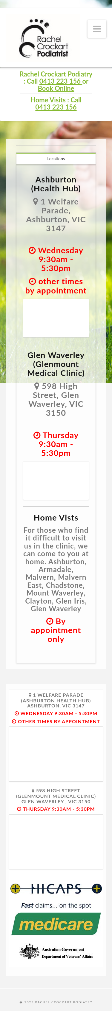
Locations (56, 158)
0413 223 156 (60, 81)
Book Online (56, 88)
